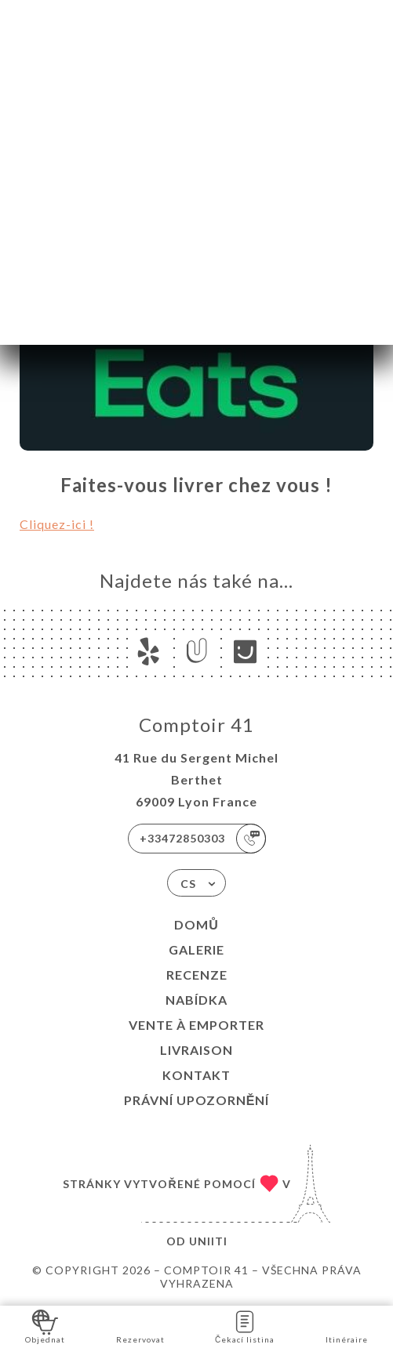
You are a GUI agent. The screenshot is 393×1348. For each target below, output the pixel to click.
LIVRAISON (196, 1049)
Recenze (196, 974)
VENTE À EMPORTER (196, 1024)
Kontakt (196, 1074)
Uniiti (208, 1241)
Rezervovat (140, 1325)
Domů (196, 924)
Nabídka (196, 999)
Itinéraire (347, 1325)
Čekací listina (245, 1325)
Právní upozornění (197, 1100)
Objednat (45, 1325)
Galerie (196, 949)
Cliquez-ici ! (57, 523)
